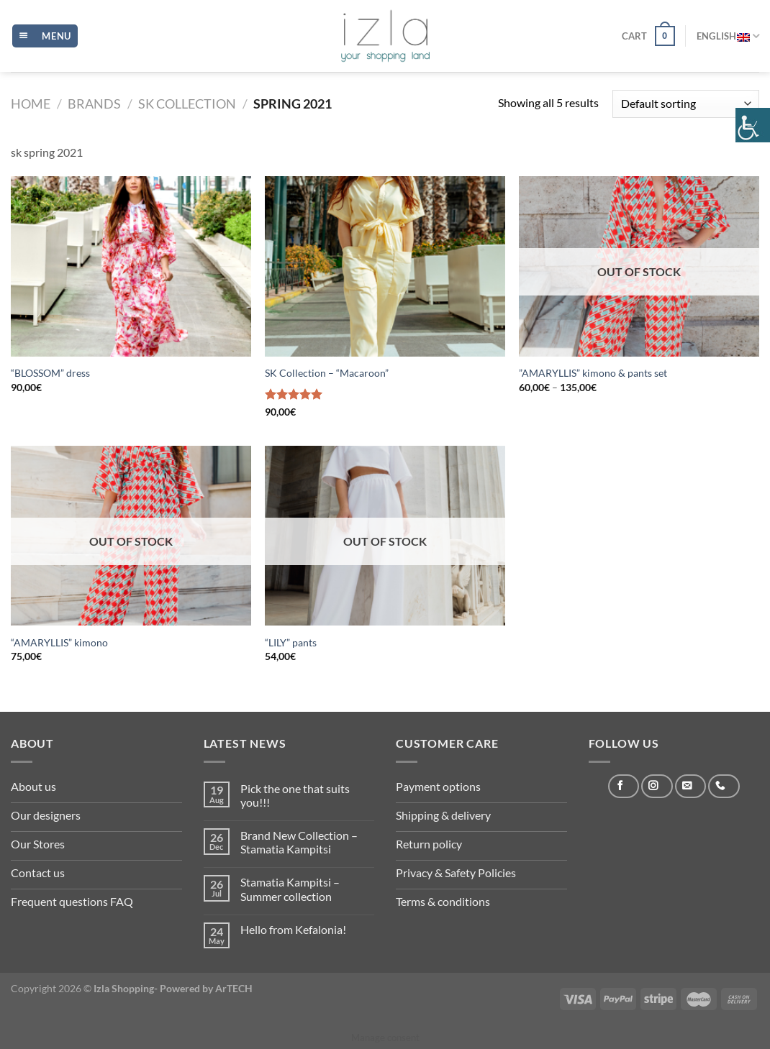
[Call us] (723, 786)
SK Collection (187, 103)
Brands (94, 103)
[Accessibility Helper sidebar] (752, 125)
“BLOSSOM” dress (50, 373)
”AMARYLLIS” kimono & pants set (593, 373)
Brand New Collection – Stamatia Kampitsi (299, 842)
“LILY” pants (291, 642)
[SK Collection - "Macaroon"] (385, 266)
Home (30, 103)
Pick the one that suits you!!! (295, 795)
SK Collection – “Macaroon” (327, 373)
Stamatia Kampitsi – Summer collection (290, 888)
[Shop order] (685, 104)
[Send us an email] (690, 786)
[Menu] (45, 36)
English (728, 36)
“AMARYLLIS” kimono (59, 642)
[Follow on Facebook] (623, 786)
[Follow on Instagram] (656, 786)
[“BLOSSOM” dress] (131, 266)
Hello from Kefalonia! (293, 929)
